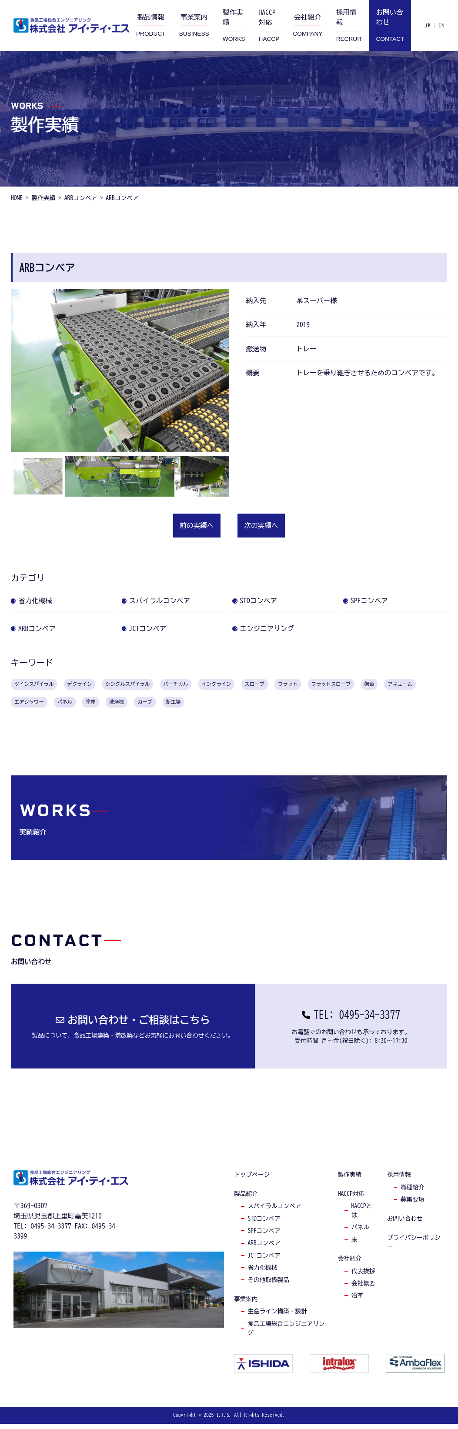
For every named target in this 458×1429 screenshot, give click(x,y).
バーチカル (221, 685)
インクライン (272, 685)
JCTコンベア (150, 628)
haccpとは (361, 1216)
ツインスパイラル (41, 685)
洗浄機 (214, 705)
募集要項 (413, 1205)
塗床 (184, 705)
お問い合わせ (405, 1224)
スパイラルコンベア (162, 600)
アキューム (58, 705)
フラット (360, 685)
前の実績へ (197, 525)
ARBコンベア (39, 628)
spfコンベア (263, 1236)
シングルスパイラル (160, 685)
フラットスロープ (414, 685)
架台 (21, 705)
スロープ (319, 685)
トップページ (252, 1180)
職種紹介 (413, 1192)
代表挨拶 (363, 1276)
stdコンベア (263, 1224)
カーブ (248, 705)
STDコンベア (261, 600)
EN (441, 25)
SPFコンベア (372, 600)
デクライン (99, 685)
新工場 (282, 705)
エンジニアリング (270, 628)
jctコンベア (263, 1261)
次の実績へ (261, 525)
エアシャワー (109, 705)
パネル (153, 705)
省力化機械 (38, 600)
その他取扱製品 (268, 1285)
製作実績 (350, 1180)
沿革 (357, 1301)
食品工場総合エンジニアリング (285, 1333)
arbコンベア (263, 1248)
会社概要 (363, 1289)
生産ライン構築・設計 (277, 1317)
